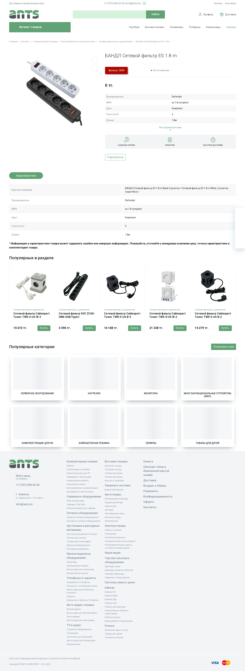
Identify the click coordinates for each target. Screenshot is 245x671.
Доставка (230, 14)
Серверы (231, 27)
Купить (44, 328)
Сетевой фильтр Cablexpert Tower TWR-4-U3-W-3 (31, 315)
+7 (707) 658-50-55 (114, 3)
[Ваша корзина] (240, 213)
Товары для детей (207, 443)
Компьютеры (213, 27)
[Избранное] (240, 223)
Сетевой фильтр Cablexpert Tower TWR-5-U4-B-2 (213, 315)
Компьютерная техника (94, 443)
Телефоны (194, 27)
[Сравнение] (240, 233)
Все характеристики (170, 127)
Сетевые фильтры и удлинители (28, 310)
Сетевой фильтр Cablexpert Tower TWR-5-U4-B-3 (122, 315)
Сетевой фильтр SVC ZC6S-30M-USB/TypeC (77, 315)
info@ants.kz (133, 3)
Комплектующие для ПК (37, 443)
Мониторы (151, 393)
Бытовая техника (154, 27)
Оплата (218, 3)
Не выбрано (23, 479)
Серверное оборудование (37, 393)
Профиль (208, 14)
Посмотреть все (223, 346)
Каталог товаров (27, 27)
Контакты (230, 3)
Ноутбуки (134, 27)
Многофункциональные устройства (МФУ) (207, 395)
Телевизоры (176, 27)
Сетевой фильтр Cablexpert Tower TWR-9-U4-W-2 (167, 315)
